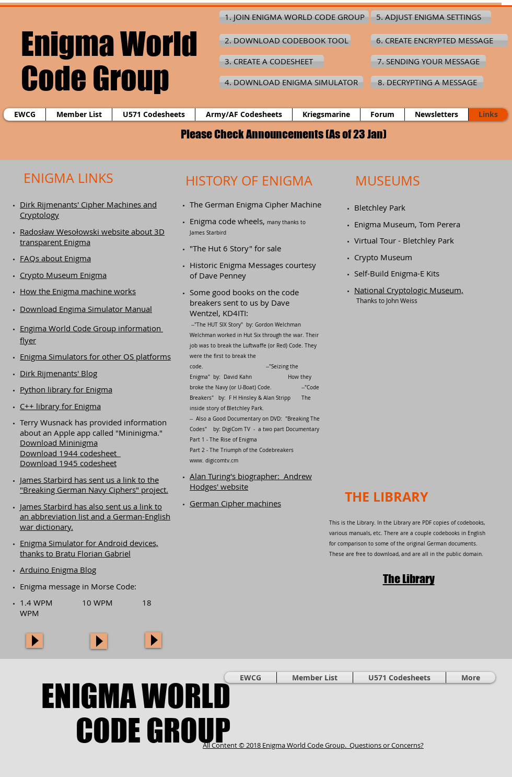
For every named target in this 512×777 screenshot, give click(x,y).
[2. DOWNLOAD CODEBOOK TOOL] (285, 40)
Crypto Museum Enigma (63, 275)
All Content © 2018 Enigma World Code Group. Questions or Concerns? (313, 745)
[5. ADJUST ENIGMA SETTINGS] (431, 17)
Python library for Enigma (66, 389)
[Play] (34, 640)
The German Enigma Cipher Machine (255, 204)
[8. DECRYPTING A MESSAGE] (427, 82)
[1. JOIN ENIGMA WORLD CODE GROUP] (294, 17)
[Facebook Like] (425, 712)
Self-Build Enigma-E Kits (396, 273)
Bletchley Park (379, 207)
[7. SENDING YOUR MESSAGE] (428, 61)
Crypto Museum (383, 257)
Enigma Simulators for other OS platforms (95, 356)
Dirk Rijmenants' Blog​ (58, 373)
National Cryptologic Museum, (408, 290)
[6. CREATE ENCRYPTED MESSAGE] (439, 40)
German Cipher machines (235, 503)
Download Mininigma (59, 442)
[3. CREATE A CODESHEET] (271, 61)
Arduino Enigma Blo (56, 569)
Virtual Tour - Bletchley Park (404, 240)
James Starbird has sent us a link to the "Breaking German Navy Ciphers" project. (94, 484)
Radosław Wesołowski (59, 231)
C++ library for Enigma (60, 406)
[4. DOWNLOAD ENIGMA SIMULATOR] (291, 82)
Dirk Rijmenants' (50, 204)
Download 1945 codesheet (68, 463)
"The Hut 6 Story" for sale (235, 248)
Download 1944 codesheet (70, 453)
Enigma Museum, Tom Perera (407, 224)
